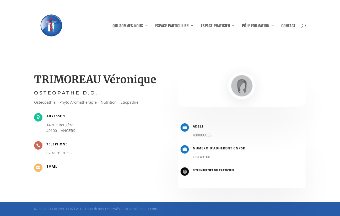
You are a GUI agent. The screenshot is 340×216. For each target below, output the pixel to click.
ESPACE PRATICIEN (215, 26)
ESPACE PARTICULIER (172, 26)
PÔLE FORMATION (255, 26)
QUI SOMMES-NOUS (127, 26)
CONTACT (288, 26)
